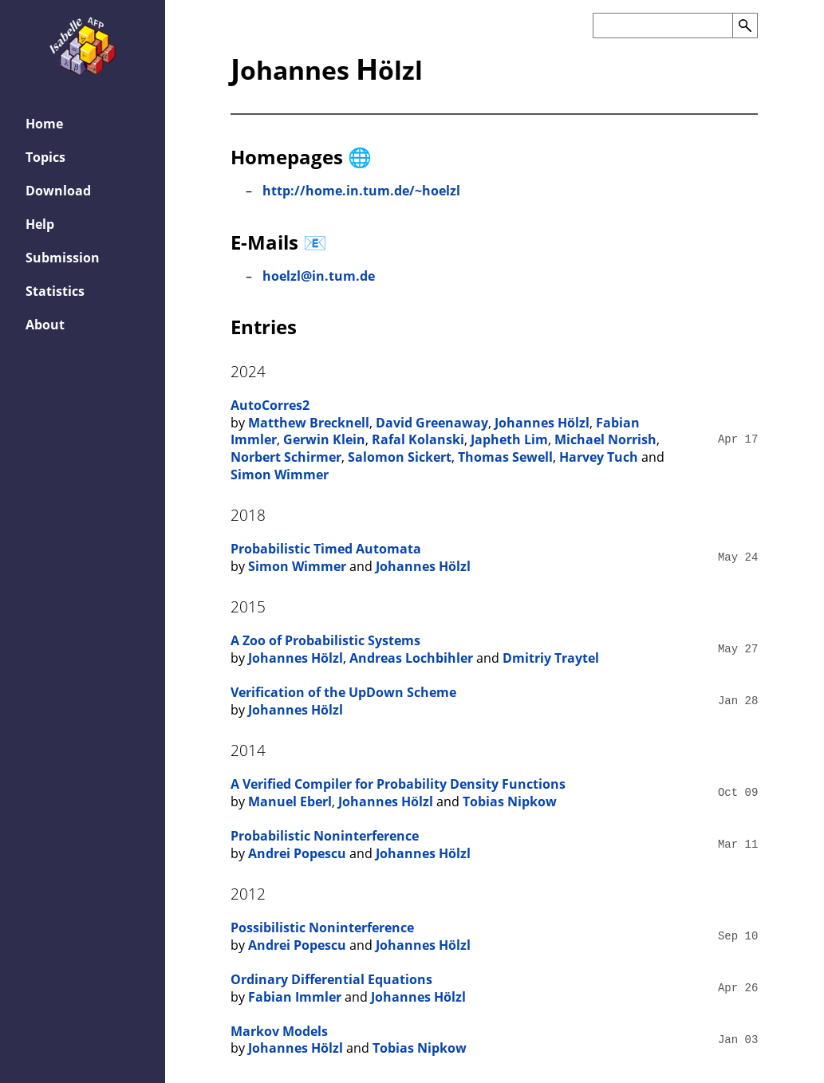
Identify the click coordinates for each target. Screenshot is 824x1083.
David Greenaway (432, 422)
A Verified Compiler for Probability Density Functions (398, 784)
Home (44, 123)
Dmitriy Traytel (551, 658)
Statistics (55, 291)
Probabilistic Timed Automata (326, 548)
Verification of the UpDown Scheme (343, 692)
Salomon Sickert (399, 457)
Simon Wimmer (280, 474)
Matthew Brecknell (308, 422)
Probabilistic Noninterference (325, 836)
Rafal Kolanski (418, 439)
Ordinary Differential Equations (331, 979)
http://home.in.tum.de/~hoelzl (361, 190)
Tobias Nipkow (510, 801)
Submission (63, 257)
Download (58, 190)
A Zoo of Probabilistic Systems (325, 640)
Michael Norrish (605, 439)
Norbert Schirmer (286, 457)
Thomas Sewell (505, 457)
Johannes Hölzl (542, 422)
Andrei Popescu (297, 853)
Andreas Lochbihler (411, 658)
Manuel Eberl (290, 801)
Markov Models (279, 1031)
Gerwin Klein (324, 439)
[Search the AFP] (662, 25)
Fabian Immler (294, 997)
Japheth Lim (509, 439)
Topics (45, 157)
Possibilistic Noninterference (322, 927)
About (45, 324)
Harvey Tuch (598, 457)
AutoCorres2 (270, 405)
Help (40, 224)
